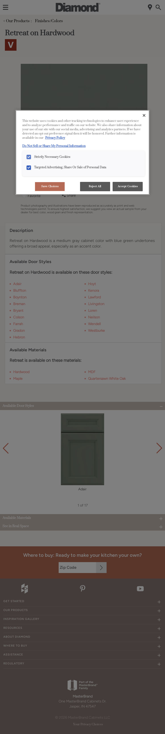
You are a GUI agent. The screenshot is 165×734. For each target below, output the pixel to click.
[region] (82, 152)
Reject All (95, 186)
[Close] (144, 115)
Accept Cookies (128, 186)
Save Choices (50, 186)
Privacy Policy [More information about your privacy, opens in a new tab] (55, 138)
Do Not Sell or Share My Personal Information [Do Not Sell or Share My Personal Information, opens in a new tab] (54, 146)
